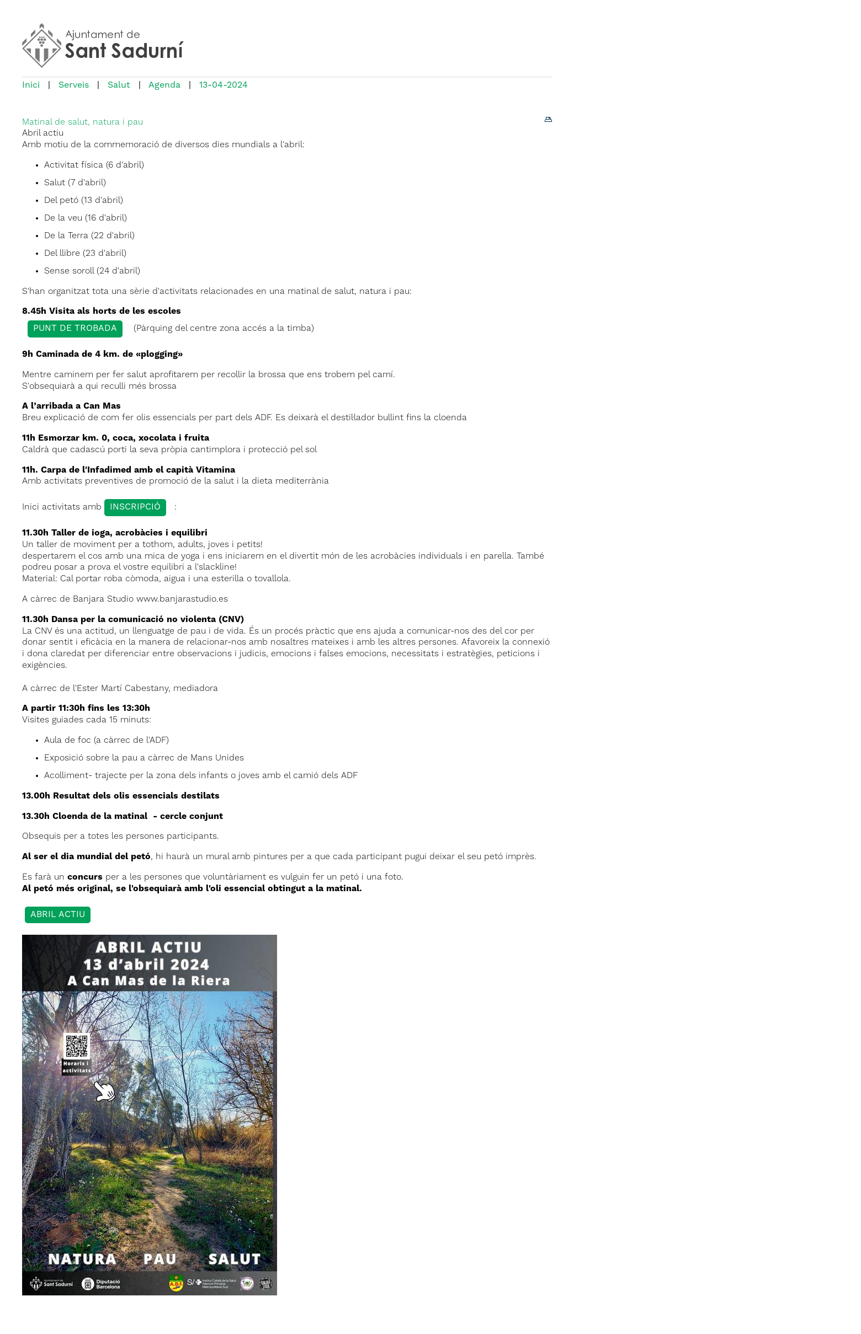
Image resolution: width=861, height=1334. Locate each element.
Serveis (74, 85)
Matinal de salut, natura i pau (82, 122)
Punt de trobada (75, 328)
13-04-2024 (223, 85)
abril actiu (57, 914)
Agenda (164, 85)
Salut (119, 85)
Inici (31, 85)
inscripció (135, 507)
